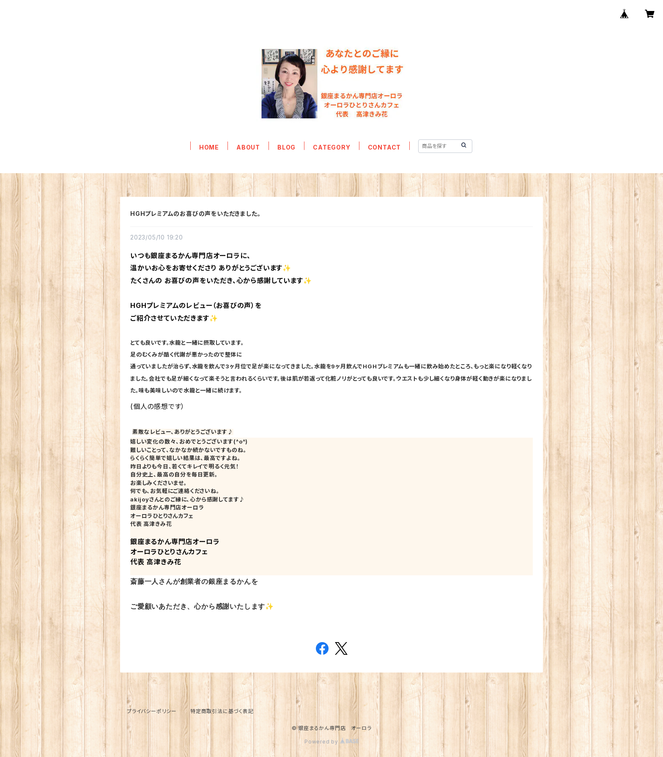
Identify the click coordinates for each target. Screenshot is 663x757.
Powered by (331, 741)
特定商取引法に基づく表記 (222, 711)
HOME (209, 147)
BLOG (286, 147)
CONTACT (384, 147)
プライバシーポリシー (152, 711)
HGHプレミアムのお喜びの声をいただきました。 (195, 213)
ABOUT (248, 147)
